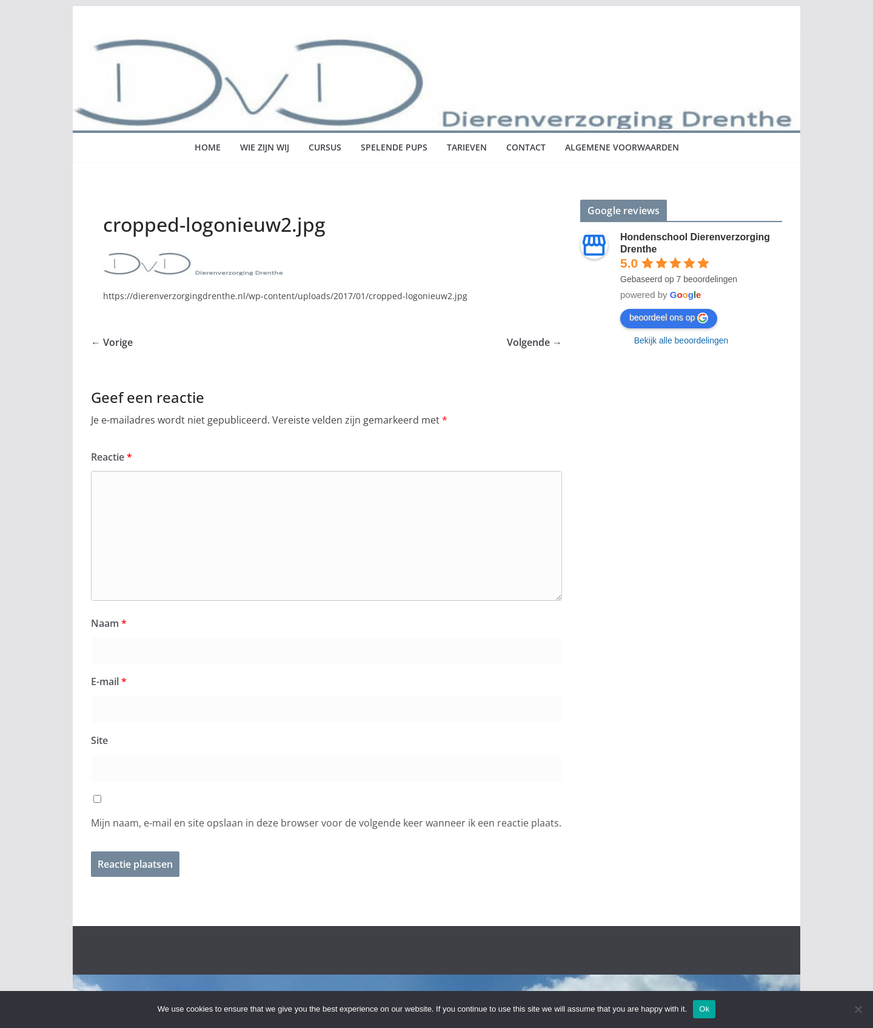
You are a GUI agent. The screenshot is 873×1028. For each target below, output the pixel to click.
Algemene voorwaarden (622, 147)
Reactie (111, 457)
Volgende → (534, 342)
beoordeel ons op (668, 318)
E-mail (109, 681)
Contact (526, 147)
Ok (704, 1008)
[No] (858, 1009)
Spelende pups (394, 147)
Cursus (325, 147)
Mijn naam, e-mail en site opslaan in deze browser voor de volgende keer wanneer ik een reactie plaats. (326, 823)
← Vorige (112, 342)
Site (99, 740)
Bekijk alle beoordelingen (681, 340)
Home (208, 147)
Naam (109, 623)
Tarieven (467, 147)
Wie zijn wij (264, 147)
